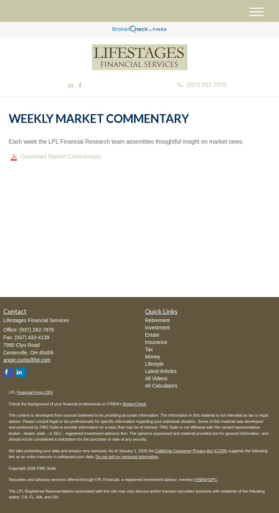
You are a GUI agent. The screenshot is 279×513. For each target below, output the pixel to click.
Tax (149, 349)
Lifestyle (154, 364)
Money (152, 357)
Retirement (157, 320)
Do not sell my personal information (127, 456)
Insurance (156, 342)
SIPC (212, 479)
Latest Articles (161, 371)
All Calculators (161, 386)
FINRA (201, 479)
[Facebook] (80, 85)
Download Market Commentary (60, 156)
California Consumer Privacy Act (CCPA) (191, 451)
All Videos (156, 378)
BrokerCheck (134, 404)
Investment (157, 327)
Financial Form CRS (35, 392)
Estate (152, 335)
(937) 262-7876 (202, 85)
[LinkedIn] (70, 85)
